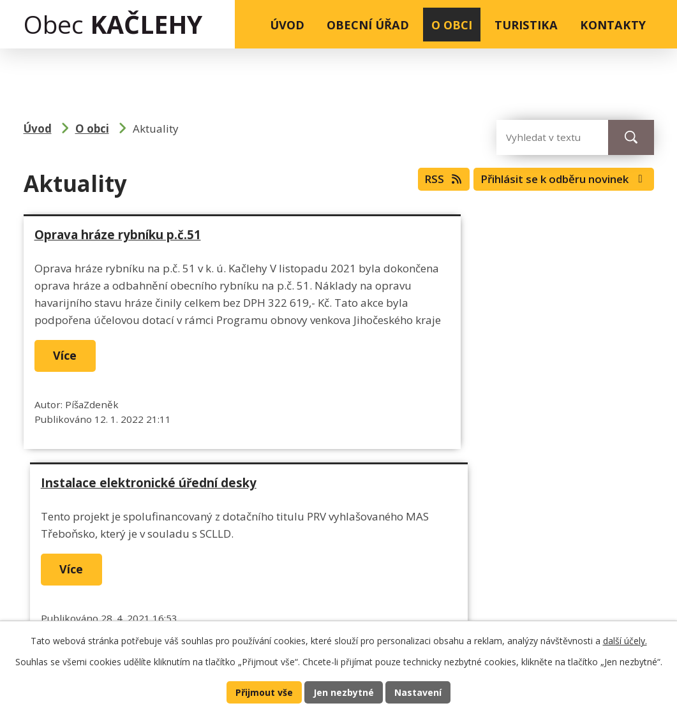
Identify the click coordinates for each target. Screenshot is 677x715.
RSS (422, 181)
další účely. (625, 639)
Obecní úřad (368, 25)
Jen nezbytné (344, 691)
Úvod (287, 25)
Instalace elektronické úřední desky (462, 234)
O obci (451, 25)
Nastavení (420, 691)
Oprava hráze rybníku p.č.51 (117, 234)
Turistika (526, 25)
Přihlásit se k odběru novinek (554, 181)
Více (68, 390)
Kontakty (613, 25)
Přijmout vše (262, 691)
